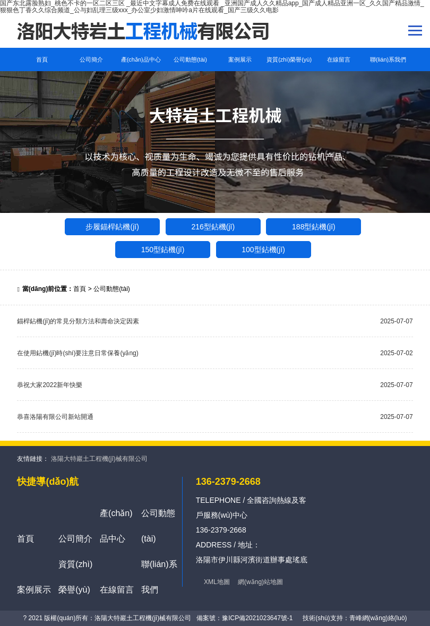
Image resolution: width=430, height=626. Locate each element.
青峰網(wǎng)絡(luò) (378, 618)
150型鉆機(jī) (163, 249)
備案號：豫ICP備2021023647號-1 (244, 618)
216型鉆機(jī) (213, 226)
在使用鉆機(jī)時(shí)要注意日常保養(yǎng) (77, 353)
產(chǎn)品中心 (141, 59)
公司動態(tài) (190, 59)
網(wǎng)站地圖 (260, 582)
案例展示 (240, 59)
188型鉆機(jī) (314, 226)
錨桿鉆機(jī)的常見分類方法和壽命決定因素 (78, 321)
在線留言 (338, 59)
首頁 (42, 59)
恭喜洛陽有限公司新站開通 (55, 417)
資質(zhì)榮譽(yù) (289, 59)
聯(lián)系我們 (388, 59)
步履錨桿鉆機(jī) (112, 226)
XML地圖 (217, 582)
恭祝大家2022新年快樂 (49, 385)
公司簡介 (91, 59)
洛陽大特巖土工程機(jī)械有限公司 (99, 458)
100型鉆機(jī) (263, 249)
